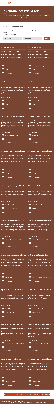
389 (17, 394)
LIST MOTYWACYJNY (30, 402)
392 (28, 394)
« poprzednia (7, 394)
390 (20, 394)
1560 (42, 394)
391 (24, 394)
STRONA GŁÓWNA (11, 402)
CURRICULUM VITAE (20, 402)
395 (38, 394)
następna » (47, 394)
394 (35, 394)
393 (31, 394)
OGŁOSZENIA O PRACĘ (41, 402)
